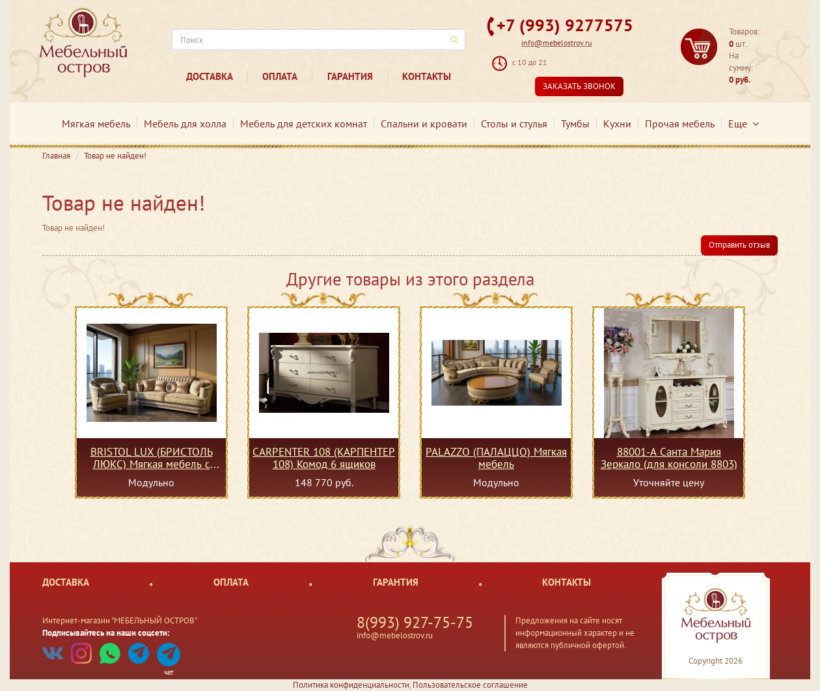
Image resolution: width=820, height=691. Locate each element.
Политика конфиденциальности (351, 684)
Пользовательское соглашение (470, 684)
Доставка (209, 76)
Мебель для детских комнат (303, 123)
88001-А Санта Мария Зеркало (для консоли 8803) (669, 457)
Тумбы (575, 123)
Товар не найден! (115, 155)
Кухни (617, 123)
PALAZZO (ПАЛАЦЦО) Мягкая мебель (496, 457)
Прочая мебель (680, 123)
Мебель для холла (185, 123)
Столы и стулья (514, 123)
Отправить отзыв (739, 244)
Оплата (279, 76)
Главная (56, 155)
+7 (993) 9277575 (565, 25)
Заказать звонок (579, 86)
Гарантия (350, 76)
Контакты (426, 76)
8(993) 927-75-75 (415, 622)
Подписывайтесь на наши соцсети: (106, 632)
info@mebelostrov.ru (556, 42)
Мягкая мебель (96, 123)
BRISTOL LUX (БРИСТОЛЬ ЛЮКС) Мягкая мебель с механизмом (151, 457)
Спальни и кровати (424, 123)
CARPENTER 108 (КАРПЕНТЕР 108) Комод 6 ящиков (324, 457)
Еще (743, 123)
